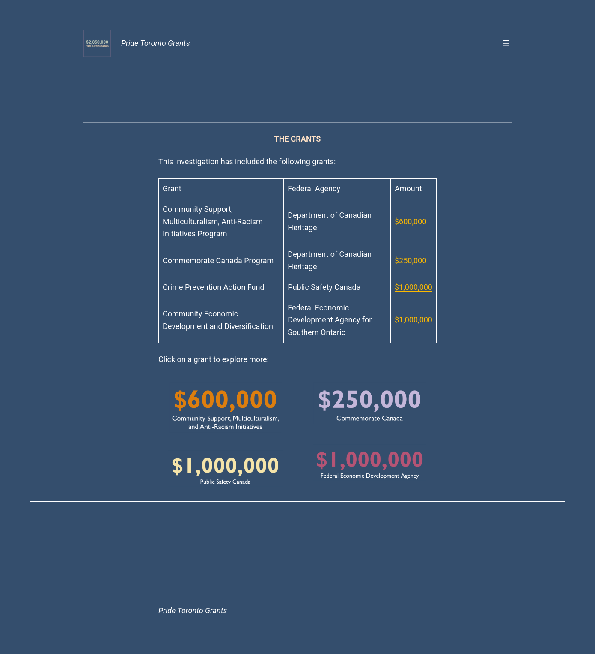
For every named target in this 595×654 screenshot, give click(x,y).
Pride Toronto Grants (155, 43)
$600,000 (410, 221)
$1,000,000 (413, 287)
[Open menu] (506, 43)
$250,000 (410, 260)
